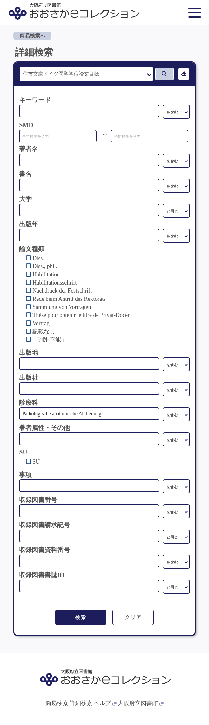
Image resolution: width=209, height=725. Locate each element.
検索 (80, 617)
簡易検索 (56, 703)
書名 (25, 173)
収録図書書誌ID (41, 574)
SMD (26, 125)
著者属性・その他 (44, 427)
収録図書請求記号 (44, 524)
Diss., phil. (44, 266)
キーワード (35, 99)
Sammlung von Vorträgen (61, 307)
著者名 (28, 148)
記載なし (43, 331)
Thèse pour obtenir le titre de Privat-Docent (82, 315)
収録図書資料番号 (44, 549)
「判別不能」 (49, 339)
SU (36, 461)
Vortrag (41, 323)
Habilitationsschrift (54, 283)
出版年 (28, 224)
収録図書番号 (38, 499)
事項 (25, 474)
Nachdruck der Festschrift (62, 290)
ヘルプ (105, 703)
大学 (25, 198)
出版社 (28, 377)
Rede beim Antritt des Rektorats (69, 299)
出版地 (28, 352)
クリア (133, 617)
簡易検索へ (32, 35)
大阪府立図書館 (141, 703)
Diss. (38, 258)
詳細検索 (81, 703)
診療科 (28, 402)
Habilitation (46, 274)
